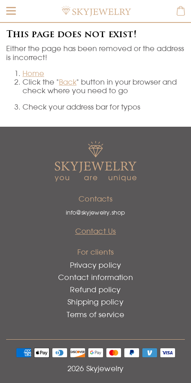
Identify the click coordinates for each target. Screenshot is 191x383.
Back (67, 82)
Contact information (95, 277)
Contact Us (95, 231)
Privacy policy (95, 265)
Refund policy (95, 289)
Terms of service (96, 314)
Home (33, 73)
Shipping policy (95, 302)
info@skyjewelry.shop (96, 212)
